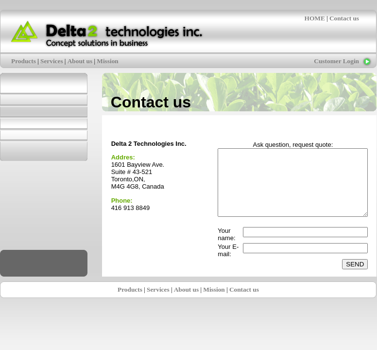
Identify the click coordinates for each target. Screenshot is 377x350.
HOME (315, 18)
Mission (107, 61)
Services (51, 61)
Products (23, 61)
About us (80, 61)
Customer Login (336, 61)
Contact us (344, 18)
